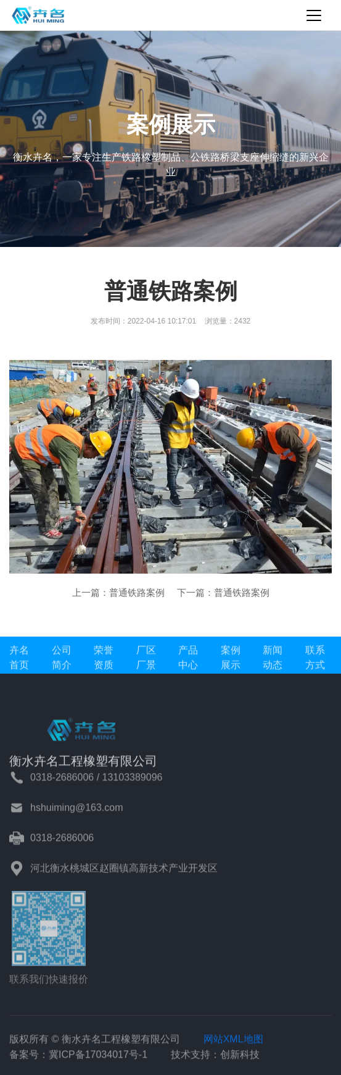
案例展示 (230, 660)
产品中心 (188, 660)
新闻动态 (272, 660)
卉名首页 (19, 660)
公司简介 (62, 660)
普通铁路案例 (137, 592)
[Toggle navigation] (314, 15)
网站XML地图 (233, 1042)
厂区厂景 (146, 660)
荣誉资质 (103, 660)
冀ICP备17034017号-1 (98, 1057)
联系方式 (315, 660)
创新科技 (240, 1057)
